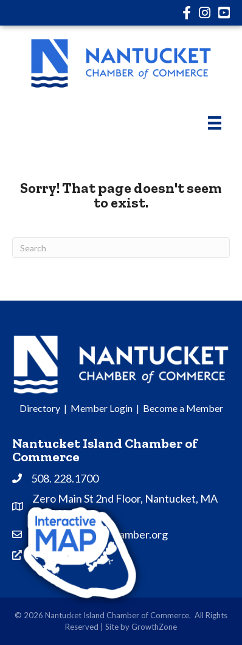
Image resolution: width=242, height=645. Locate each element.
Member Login (102, 408)
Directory (39, 408)
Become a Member (183, 408)
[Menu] (214, 122)
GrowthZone (154, 627)
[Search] (121, 247)
